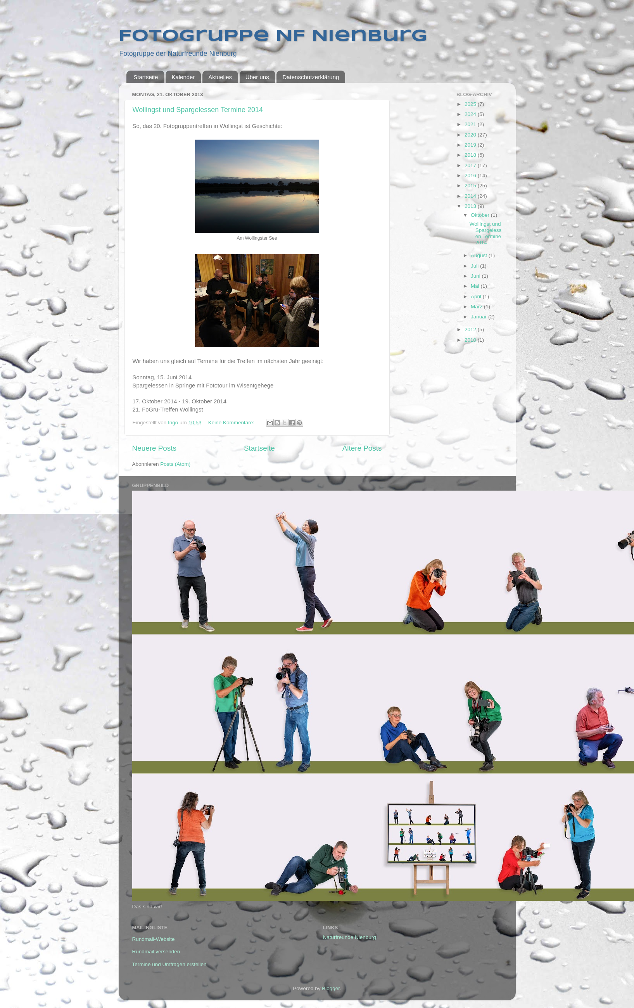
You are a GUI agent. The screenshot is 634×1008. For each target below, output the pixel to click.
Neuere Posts (154, 448)
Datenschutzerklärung (310, 77)
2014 (471, 196)
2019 (471, 145)
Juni (476, 276)
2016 (471, 175)
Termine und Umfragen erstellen (169, 964)
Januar (479, 317)
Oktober (481, 215)
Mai (476, 286)
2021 (471, 124)
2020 (471, 135)
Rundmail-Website (153, 939)
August (480, 255)
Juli (475, 266)
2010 (471, 340)
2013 (471, 206)
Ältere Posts (362, 448)
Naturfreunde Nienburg (349, 937)
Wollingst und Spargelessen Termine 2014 (198, 110)
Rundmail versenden (156, 951)
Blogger (331, 988)
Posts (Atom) (175, 464)
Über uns (257, 77)
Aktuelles (220, 77)
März (477, 306)
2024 (471, 114)
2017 (471, 165)
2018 (471, 155)
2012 (471, 329)
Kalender (183, 77)
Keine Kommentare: (232, 422)
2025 (471, 104)
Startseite (145, 77)
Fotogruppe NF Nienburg (273, 36)
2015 (471, 185)
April (477, 296)
